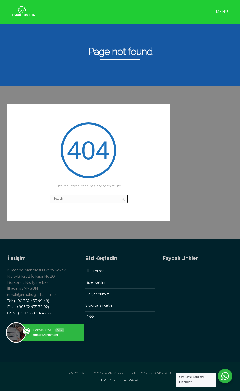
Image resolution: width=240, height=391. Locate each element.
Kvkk (89, 317)
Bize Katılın (95, 282)
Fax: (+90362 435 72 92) (28, 307)
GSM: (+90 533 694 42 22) (29, 313)
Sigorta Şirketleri (100, 305)
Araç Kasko (128, 379)
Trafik (106, 379)
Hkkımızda (94, 271)
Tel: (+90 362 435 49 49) (28, 300)
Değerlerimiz (97, 294)
